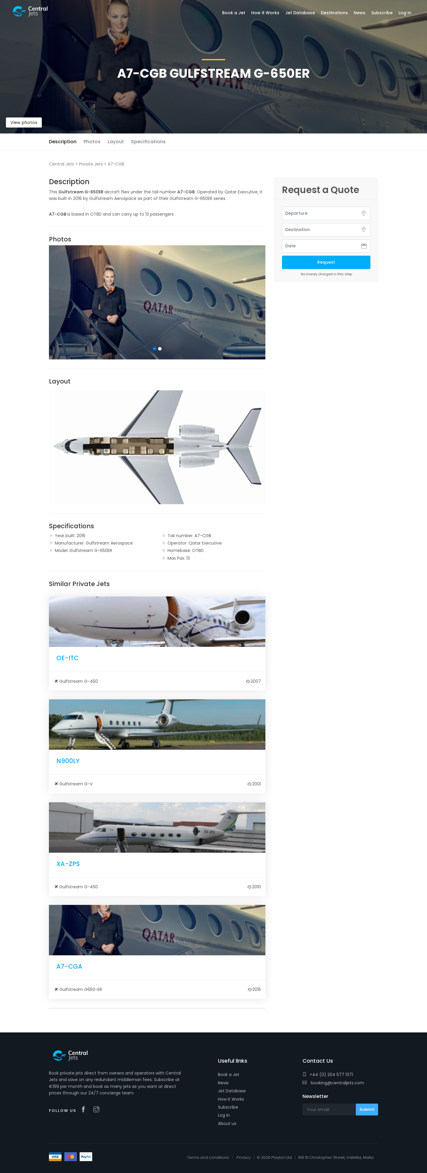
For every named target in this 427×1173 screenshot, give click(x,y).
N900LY (68, 761)
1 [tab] (154, 349)
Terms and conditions (208, 1157)
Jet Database (232, 1091)
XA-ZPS (68, 864)
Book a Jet (228, 1074)
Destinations (334, 13)
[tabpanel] (157, 302)
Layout (116, 141)
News (223, 1083)
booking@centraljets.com (333, 1083)
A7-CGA (69, 966)
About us (227, 1123)
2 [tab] (160, 349)
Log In (224, 1115)
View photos (23, 122)
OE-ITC (67, 658)
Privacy (244, 1157)
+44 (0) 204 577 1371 (327, 1074)
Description (63, 141)
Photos (92, 141)
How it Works (231, 1099)
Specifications (148, 141)
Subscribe (228, 1107)
